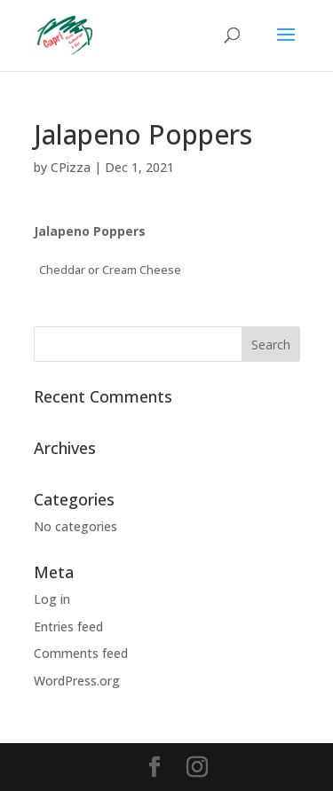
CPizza (71, 167)
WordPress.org (77, 680)
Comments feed (81, 653)
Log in (52, 599)
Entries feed (68, 626)
